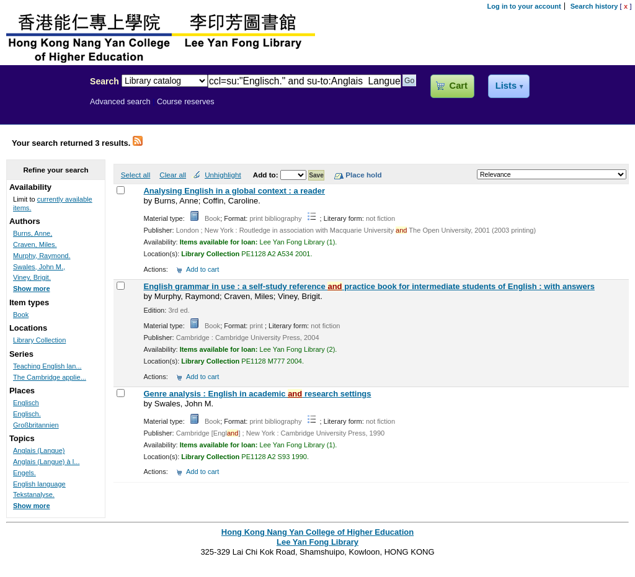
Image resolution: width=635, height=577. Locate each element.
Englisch (26, 402)
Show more (31, 288)
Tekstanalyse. (34, 494)
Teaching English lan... (47, 366)
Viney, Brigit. (32, 277)
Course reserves (186, 101)
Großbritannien (36, 425)
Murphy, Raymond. (42, 255)
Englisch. (27, 414)
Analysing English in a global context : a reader (234, 190)
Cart (459, 86)
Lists (506, 86)
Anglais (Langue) (39, 450)
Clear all (172, 175)
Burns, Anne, (32, 233)
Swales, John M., (39, 267)
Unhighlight (223, 175)
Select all (135, 175)
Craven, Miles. (35, 244)
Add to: (266, 175)
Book (21, 314)
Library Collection (39, 340)
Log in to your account (524, 6)
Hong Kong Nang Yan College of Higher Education (317, 532)
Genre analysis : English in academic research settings (257, 393)
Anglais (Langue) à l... (46, 461)
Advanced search (120, 101)
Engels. (24, 472)
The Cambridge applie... (49, 377)
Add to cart (202, 269)
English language (39, 484)
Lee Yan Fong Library (41, 108)
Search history (594, 6)
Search (104, 81)
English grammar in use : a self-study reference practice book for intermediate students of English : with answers (368, 286)
